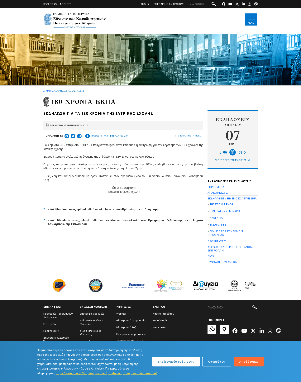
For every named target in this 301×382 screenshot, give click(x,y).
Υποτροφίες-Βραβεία (92, 313)
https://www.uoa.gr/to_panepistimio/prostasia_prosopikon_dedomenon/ (106, 373)
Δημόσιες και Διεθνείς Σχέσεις (56, 339)
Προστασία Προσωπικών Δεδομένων (58, 315)
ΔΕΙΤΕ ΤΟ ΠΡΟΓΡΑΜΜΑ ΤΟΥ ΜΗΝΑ (232, 160)
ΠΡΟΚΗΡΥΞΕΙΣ (217, 241)
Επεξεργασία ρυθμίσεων (176, 361)
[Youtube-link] (230, 4)
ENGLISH (145, 4)
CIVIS (211, 256)
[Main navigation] (251, 19)
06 (223, 152)
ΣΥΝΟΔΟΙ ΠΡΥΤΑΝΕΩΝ (222, 262)
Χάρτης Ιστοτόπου (163, 313)
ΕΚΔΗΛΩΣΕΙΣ (218, 224)
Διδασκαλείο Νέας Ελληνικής (90, 332)
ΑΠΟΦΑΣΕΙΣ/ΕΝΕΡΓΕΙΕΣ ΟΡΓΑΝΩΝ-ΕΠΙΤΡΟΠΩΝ (230, 248)
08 (242, 152)
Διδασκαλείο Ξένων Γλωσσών (91, 322)
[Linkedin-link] (243, 4)
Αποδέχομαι (248, 361)
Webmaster (159, 327)
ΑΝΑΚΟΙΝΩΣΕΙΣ (218, 192)
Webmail (121, 313)
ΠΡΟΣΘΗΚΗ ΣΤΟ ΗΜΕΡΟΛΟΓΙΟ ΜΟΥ (106, 135)
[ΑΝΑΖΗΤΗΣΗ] (203, 4)
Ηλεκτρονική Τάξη (126, 327)
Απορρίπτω (217, 361)
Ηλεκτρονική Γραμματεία (131, 320)
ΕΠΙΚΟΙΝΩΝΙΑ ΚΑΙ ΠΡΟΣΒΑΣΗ (169, 4)
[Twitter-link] (237, 4)
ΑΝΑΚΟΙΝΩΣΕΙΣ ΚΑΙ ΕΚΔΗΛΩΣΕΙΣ (68, 90)
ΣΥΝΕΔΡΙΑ (216, 218)
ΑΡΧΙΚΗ (46, 90)
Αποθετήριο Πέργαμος (129, 341)
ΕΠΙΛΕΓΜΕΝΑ (216, 187)
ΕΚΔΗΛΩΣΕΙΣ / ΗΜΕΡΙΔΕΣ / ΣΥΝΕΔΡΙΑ (232, 198)
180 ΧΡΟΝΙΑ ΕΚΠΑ (221, 204)
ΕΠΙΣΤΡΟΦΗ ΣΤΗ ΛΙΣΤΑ (188, 136)
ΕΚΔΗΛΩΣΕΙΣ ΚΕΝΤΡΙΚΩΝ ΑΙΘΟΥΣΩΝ (226, 232)
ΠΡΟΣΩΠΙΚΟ (50, 4)
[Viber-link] (256, 4)
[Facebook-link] (223, 4)
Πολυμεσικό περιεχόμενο (131, 334)
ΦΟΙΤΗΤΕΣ (65, 4)
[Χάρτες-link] (224, 331)
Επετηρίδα (49, 324)
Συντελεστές (160, 320)
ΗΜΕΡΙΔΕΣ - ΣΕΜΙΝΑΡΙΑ (225, 211)
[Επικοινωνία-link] (212, 331)
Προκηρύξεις (51, 330)
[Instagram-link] (249, 4)
